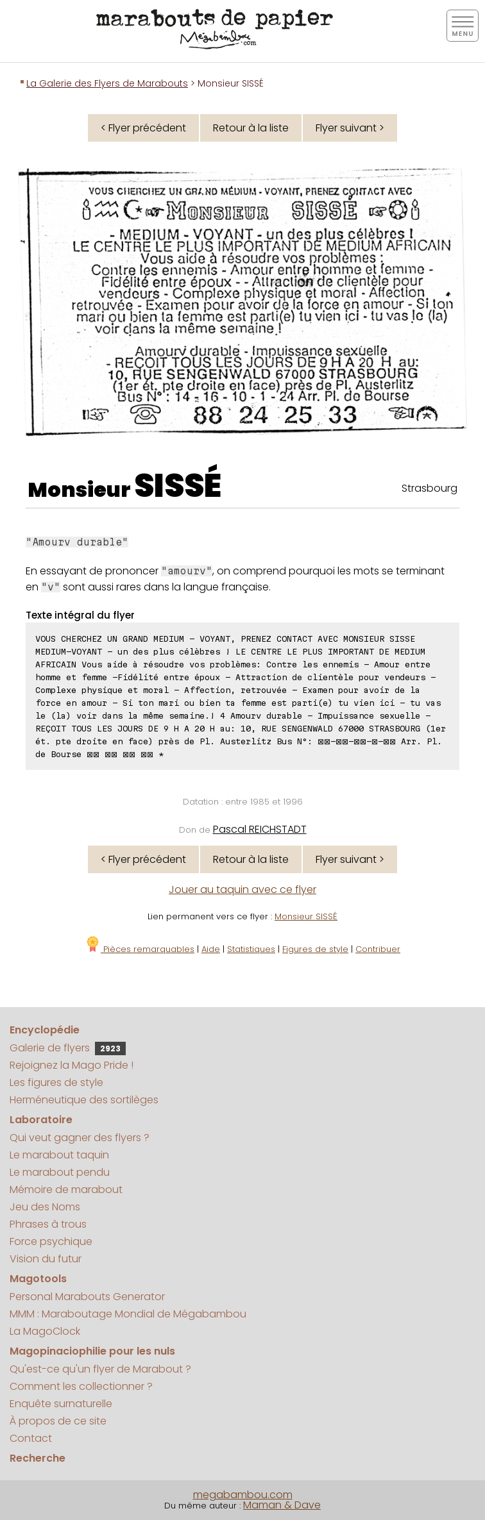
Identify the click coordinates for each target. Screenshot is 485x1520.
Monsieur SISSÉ (306, 916)
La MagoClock (45, 1331)
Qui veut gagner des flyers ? (79, 1137)
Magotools (38, 1278)
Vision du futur (45, 1258)
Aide (210, 949)
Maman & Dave (282, 1505)
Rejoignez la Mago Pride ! (71, 1065)
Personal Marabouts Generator (87, 1296)
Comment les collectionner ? (81, 1386)
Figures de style (315, 949)
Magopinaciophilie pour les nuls (92, 1351)
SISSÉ (177, 486)
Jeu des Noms (45, 1206)
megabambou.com (243, 1494)
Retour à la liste (251, 128)
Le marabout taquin (59, 1155)
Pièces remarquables (139, 949)
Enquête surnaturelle (61, 1403)
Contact (31, 1438)
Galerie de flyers (68, 1047)
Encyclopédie (45, 1030)
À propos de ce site (58, 1421)
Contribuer (377, 949)
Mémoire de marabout (66, 1189)
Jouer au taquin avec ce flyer (242, 889)
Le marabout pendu (60, 1172)
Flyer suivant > (350, 128)
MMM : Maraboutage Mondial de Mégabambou (128, 1314)
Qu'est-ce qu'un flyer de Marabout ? (100, 1369)
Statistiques (251, 949)
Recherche (37, 1458)
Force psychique (51, 1241)
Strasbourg (429, 488)
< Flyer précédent (143, 128)
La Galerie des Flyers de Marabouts (107, 83)
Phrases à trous (48, 1224)
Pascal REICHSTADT (260, 829)
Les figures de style (56, 1082)
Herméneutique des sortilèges (84, 1099)
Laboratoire (41, 1119)
